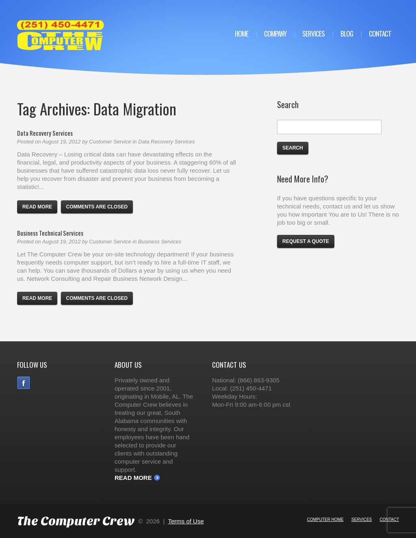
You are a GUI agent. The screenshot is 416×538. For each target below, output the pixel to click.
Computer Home (325, 519)
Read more (37, 207)
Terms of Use (186, 521)
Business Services (159, 242)
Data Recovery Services (45, 132)
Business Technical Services (50, 232)
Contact (380, 33)
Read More (133, 477)
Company (275, 33)
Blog (346, 33)
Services (313, 33)
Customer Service (110, 142)
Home (241, 33)
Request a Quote (305, 241)
